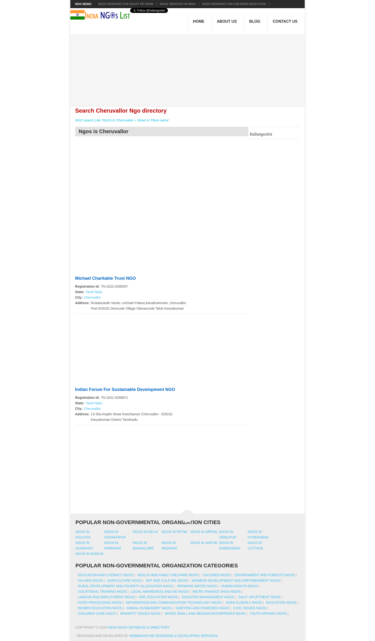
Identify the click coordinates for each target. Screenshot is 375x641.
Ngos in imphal (204, 532)
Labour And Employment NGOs (106, 597)
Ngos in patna (175, 532)
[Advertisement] (190, 67)
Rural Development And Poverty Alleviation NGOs (125, 586)
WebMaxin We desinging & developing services (174, 636)
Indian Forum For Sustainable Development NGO (125, 389)
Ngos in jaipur (203, 543)
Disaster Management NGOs (208, 597)
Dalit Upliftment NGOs (259, 597)
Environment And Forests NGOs (265, 575)
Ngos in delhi (145, 532)
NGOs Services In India (178, 4)
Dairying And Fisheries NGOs (202, 608)
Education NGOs (281, 602)
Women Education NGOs (100, 608)
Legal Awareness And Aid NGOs (159, 591)
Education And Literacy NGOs (105, 575)
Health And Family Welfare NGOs (167, 575)
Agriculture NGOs (124, 580)
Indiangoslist (261, 134)
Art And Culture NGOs (166, 580)
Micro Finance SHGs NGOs (217, 591)
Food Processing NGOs (100, 602)
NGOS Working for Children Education (234, 4)
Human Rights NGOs (239, 586)
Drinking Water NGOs (197, 586)
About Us (227, 21)
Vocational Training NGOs (102, 591)
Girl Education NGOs (158, 597)
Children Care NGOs (97, 613)
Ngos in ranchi (90, 554)
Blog (254, 21)
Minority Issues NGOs (140, 613)
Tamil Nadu (94, 292)
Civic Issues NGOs (249, 608)
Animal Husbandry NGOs (149, 608)
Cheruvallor (92, 297)
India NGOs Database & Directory (138, 627)
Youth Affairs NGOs (268, 613)
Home (198, 21)
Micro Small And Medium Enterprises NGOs (205, 613)
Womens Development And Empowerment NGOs (236, 580)
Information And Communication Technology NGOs (173, 602)
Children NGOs (217, 575)
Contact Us (285, 21)
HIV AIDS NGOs (90, 580)
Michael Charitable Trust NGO (105, 278)
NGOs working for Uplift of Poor (126, 4)
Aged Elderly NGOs (244, 602)
